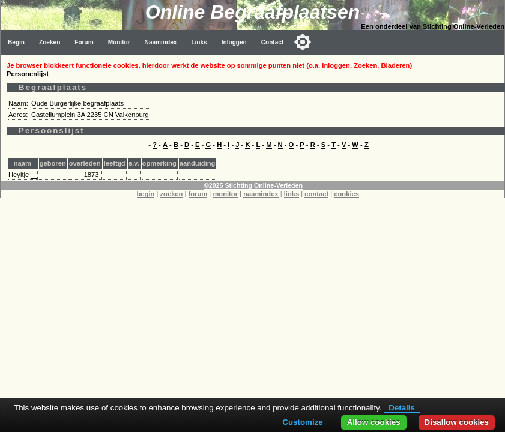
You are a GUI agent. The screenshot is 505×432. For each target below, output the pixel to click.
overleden (85, 163)
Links (199, 42)
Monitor (119, 42)
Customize (302, 422)
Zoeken (49, 42)
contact (316, 193)
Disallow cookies (457, 422)
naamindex (260, 193)
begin (146, 193)
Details (402, 407)
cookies (346, 193)
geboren (53, 163)
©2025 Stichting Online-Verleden (253, 185)
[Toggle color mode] (303, 42)
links (292, 193)
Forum (83, 42)
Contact (272, 42)
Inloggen (234, 42)
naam (22, 163)
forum (198, 193)
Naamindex (161, 42)
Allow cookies (374, 422)
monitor (225, 193)
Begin (16, 42)
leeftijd (114, 163)
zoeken (171, 193)
